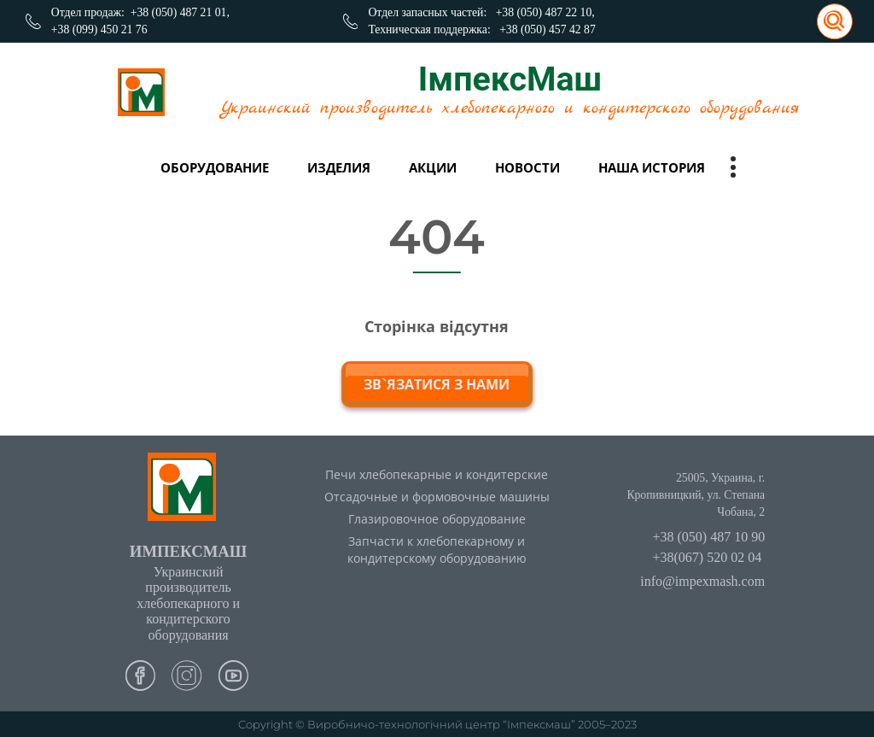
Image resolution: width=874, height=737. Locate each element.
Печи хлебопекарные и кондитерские (436, 474)
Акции (433, 167)
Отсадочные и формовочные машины (437, 496)
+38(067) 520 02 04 (706, 557)
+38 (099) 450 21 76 (99, 29)
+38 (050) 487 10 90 (708, 536)
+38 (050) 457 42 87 (547, 29)
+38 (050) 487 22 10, (545, 12)
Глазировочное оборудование (437, 519)
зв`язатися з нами (437, 384)
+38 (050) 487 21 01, (180, 12)
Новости (527, 167)
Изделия (338, 167)
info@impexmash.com (702, 581)
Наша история (651, 167)
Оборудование (214, 167)
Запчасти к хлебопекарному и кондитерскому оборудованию (437, 550)
